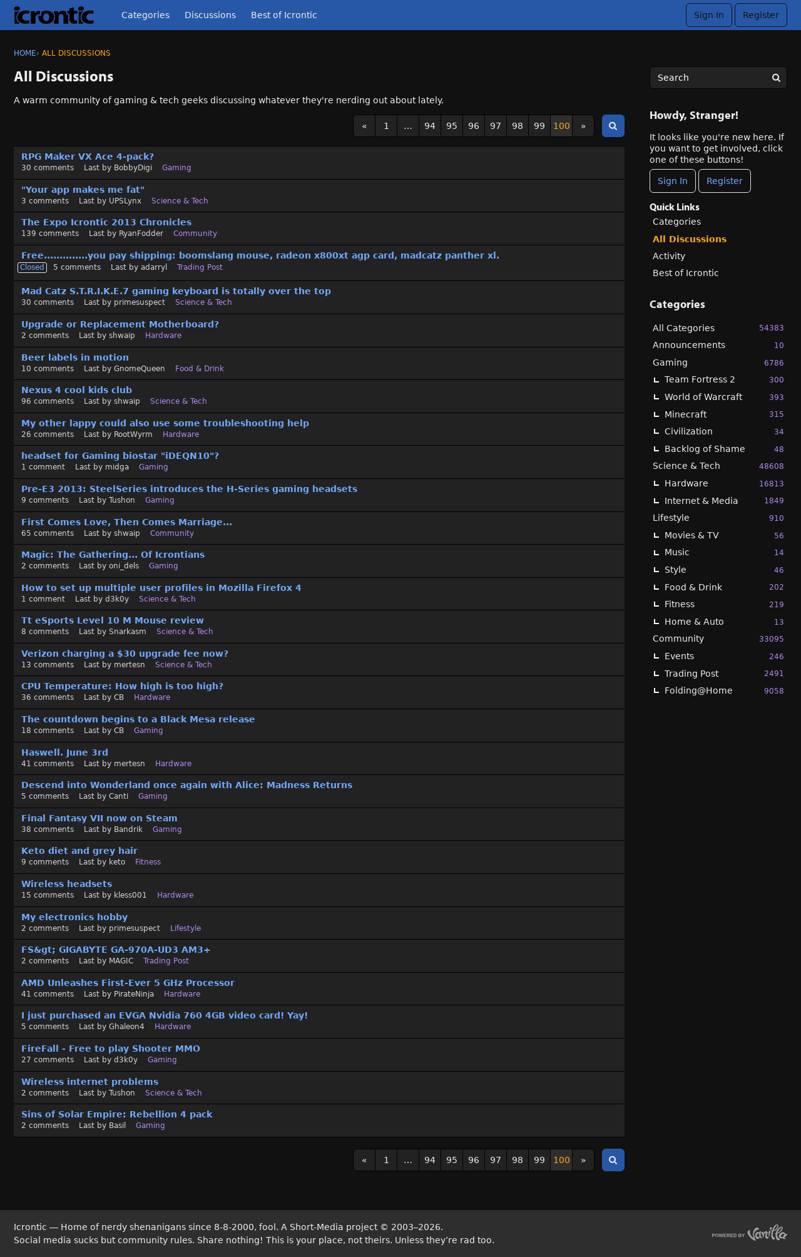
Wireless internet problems (89, 1082)
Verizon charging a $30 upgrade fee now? (124, 654)
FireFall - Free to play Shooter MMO (110, 1049)
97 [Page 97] (495, 126)
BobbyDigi (133, 167)
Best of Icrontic (284, 15)
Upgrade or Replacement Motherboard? (120, 324)
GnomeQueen (139, 368)
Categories (145, 15)
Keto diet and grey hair (79, 851)
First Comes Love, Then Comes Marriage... (126, 522)
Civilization (724, 432)
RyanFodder (141, 233)
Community (718, 639)
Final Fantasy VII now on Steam (99, 818)
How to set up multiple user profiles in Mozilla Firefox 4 (161, 588)
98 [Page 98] (517, 126)
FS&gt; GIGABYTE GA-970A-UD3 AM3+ (116, 950)
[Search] (776, 77)
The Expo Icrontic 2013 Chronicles (106, 222)
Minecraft (724, 414)
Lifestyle (718, 518)
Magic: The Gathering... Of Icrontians (113, 555)
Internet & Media (724, 500)
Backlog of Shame (724, 449)
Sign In (709, 15)
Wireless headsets (66, 884)
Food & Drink (724, 587)
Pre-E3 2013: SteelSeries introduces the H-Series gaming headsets (189, 489)
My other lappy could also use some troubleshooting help (165, 423)
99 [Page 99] (539, 126)
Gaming (718, 363)
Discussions (210, 15)
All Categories (718, 328)
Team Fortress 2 (724, 380)
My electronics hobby (74, 917)
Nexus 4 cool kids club (76, 390)
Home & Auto (724, 622)
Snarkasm (127, 631)
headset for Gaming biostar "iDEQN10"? (120, 456)
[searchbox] (718, 77)
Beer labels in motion (75, 357)
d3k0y (117, 599)
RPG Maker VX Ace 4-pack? (87, 156)
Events (724, 656)
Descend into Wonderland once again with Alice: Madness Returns (186, 785)
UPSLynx (125, 201)
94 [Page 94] (430, 126)
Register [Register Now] (725, 181)
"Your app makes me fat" (83, 190)
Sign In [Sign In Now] (673, 181)
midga (117, 467)
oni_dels (124, 566)
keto (117, 862)
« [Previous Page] (364, 126)
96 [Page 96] (473, 126)
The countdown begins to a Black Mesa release (138, 719)
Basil (117, 1125)
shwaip (122, 335)
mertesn (129, 664)
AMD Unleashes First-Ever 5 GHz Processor (128, 983)
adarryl (154, 267)
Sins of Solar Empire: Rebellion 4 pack (116, 1114)
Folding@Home (724, 691)
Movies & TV (724, 535)
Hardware (724, 484)
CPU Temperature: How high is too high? (122, 686)
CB (119, 697)
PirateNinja (134, 994)
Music (724, 552)
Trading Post (724, 673)
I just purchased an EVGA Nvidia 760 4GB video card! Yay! (164, 1015)
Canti (118, 796)
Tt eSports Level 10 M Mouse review (112, 620)
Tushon (122, 500)
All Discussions (690, 239)
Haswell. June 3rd (64, 752)
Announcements (718, 345)
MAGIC (121, 961)
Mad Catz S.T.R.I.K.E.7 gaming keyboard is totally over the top (176, 291)
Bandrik (128, 829)
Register (761, 15)
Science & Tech (718, 466)
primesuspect (139, 302)
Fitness (724, 604)
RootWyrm (133, 434)
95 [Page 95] (451, 126)
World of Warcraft (724, 397)
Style (724, 570)
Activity (669, 256)
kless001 (130, 895)
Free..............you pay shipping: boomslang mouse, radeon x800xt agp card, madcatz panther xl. (260, 255)
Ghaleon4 (127, 1026)
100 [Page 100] (561, 126)
